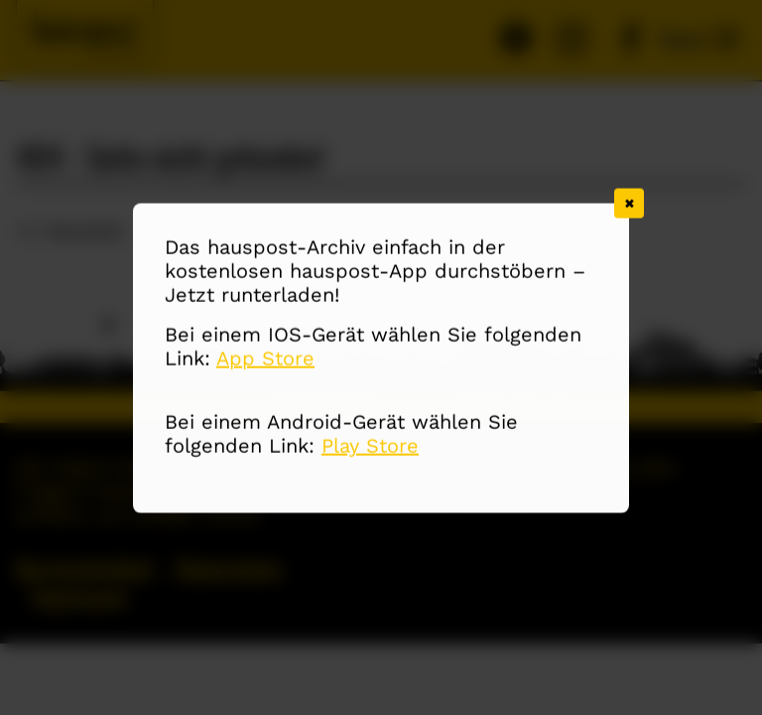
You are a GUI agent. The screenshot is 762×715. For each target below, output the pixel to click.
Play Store (370, 447)
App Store (265, 359)
